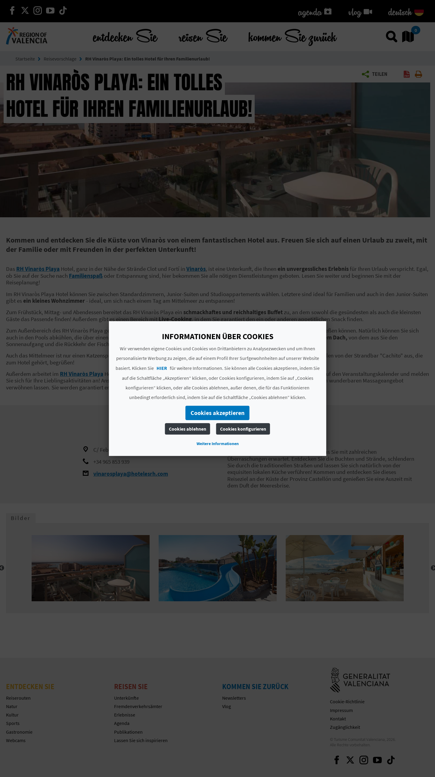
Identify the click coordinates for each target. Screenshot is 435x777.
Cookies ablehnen (187, 429)
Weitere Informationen (218, 443)
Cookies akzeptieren (217, 412)
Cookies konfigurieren (243, 429)
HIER (162, 368)
